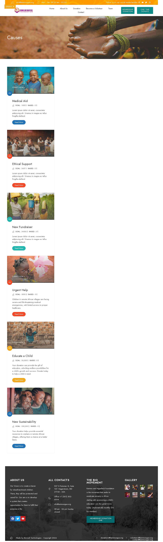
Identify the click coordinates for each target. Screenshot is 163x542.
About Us (63, 8)
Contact (81, 12)
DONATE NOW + (18, 87)
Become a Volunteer (94, 8)
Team (110, 8)
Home (51, 8)
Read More (19, 122)
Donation (76, 8)
